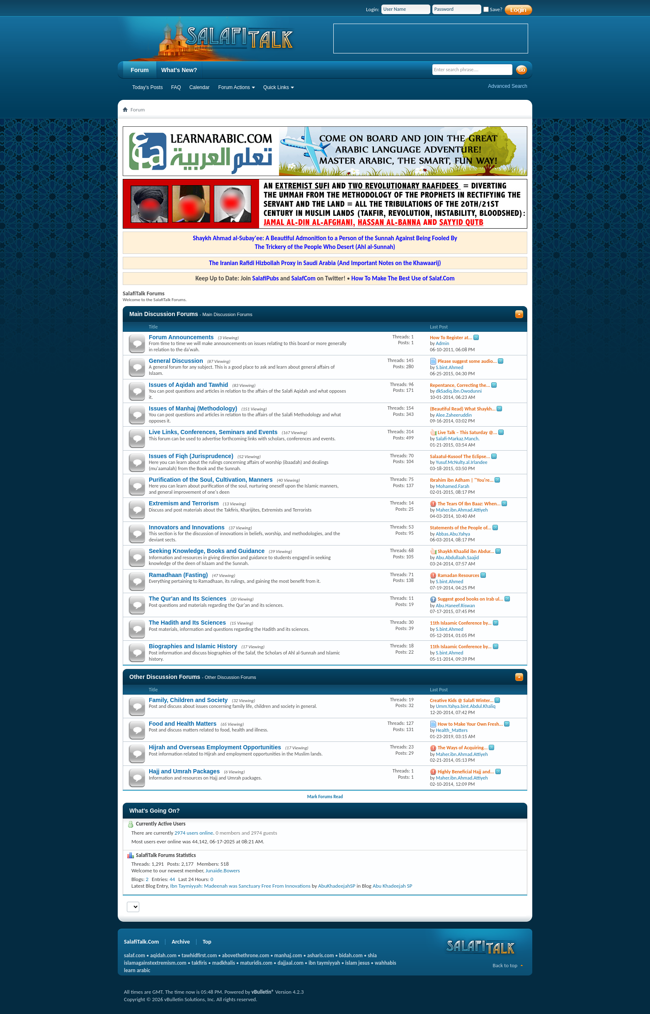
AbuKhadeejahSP (337, 886)
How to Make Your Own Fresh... (470, 724)
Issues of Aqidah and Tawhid (188, 384)
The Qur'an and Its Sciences (187, 598)
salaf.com (134, 955)
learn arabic (137, 970)
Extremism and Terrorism (184, 503)
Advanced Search (507, 86)
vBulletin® (263, 992)
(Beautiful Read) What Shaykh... (463, 409)
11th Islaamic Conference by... (461, 623)
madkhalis (223, 963)
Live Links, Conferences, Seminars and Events (213, 432)
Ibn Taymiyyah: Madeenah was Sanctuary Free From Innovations (240, 886)
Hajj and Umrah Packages (184, 771)
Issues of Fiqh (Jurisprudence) (191, 456)
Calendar (199, 87)
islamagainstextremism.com (155, 963)
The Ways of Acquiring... (463, 748)
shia (372, 955)
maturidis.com (256, 963)
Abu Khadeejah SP (392, 886)
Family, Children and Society (188, 700)
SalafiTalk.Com (141, 941)
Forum (140, 70)
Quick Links (276, 87)
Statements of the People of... (460, 528)
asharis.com (320, 955)
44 (172, 879)
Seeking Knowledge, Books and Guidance (206, 551)
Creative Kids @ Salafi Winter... (461, 700)
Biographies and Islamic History (193, 646)
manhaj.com (288, 955)
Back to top (504, 965)
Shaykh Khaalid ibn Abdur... (466, 551)
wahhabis (385, 963)
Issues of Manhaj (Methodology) (193, 408)
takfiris (199, 963)
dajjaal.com (290, 963)
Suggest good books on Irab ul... (470, 599)
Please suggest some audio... (467, 361)
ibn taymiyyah (324, 963)
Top (207, 941)
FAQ (176, 87)
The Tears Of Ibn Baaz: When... (469, 504)
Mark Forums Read (325, 796)
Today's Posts (147, 87)
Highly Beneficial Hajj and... (466, 772)
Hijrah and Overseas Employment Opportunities (215, 747)
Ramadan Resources (458, 575)
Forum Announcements (181, 337)
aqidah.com (163, 955)
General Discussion (176, 360)
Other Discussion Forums (164, 677)
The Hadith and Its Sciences (187, 622)
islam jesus (357, 963)
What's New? (179, 70)
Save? (492, 9)
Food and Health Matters (182, 723)
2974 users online (194, 833)
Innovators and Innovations (187, 527)
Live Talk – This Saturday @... (467, 432)
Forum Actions (234, 87)
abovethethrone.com (245, 955)
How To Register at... (451, 337)
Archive (181, 941)
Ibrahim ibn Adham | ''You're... (461, 480)
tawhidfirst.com (199, 955)
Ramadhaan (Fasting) (178, 575)
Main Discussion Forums (163, 314)
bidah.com (351, 955)
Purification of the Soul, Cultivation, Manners (211, 479)
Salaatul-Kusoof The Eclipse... (460, 456)
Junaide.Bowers (223, 870)
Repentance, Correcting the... (460, 385)
